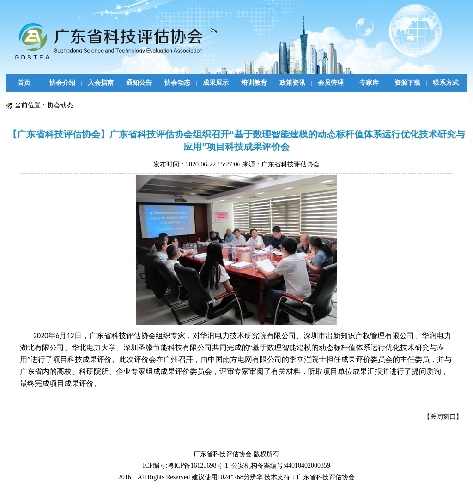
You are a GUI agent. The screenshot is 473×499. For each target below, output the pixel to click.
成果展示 (216, 82)
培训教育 (254, 82)
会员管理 (331, 82)
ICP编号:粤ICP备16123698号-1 (185, 465)
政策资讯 (292, 82)
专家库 (369, 82)
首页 (24, 82)
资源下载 (407, 82)
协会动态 (177, 82)
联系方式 (446, 82)
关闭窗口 (443, 416)
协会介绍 (62, 82)
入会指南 (101, 82)
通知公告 (139, 82)
